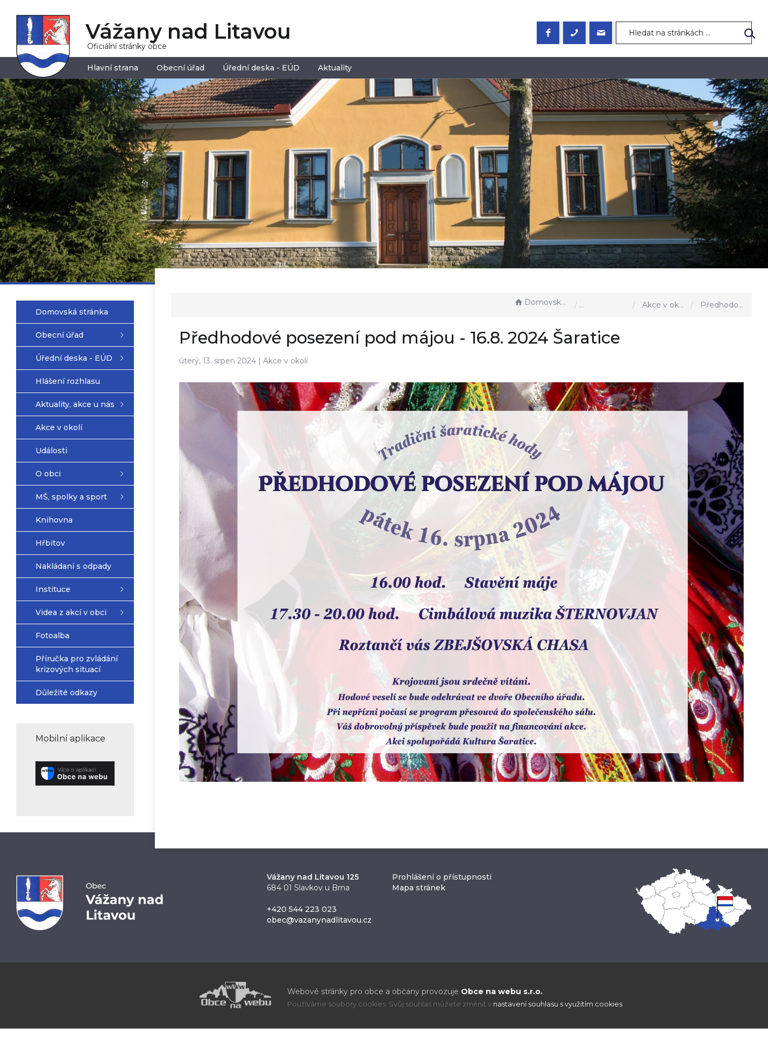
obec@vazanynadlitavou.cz (319, 933)
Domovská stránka (542, 302)
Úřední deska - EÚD (261, 68)
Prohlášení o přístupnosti (442, 890)
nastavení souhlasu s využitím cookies (557, 1018)
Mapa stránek (418, 901)
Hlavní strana (112, 68)
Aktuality (335, 68)
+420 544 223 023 (302, 922)
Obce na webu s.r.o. (502, 1005)
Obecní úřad (180, 68)
